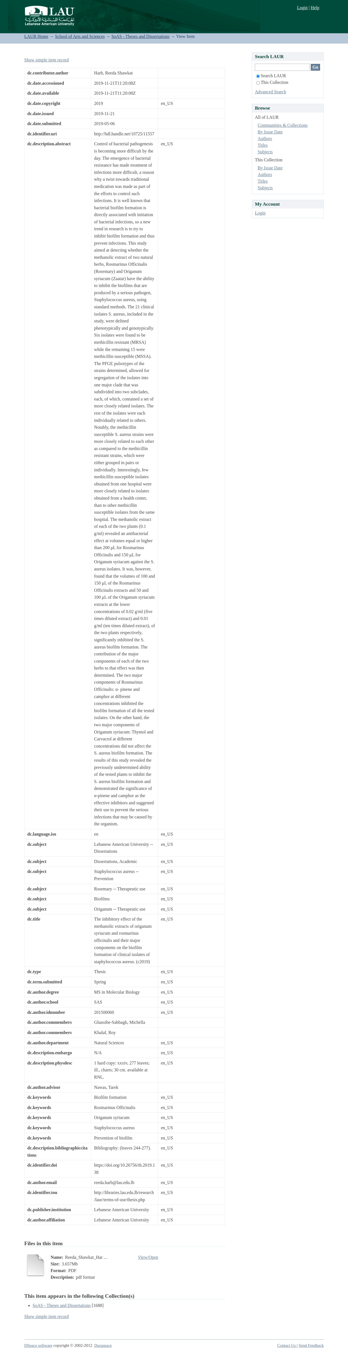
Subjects (265, 151)
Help (315, 7)
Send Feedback (311, 1345)
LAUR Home (36, 36)
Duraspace (103, 1345)
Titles (263, 145)
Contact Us (287, 1345)
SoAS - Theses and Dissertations (140, 36)
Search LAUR (271, 75)
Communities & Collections (283, 125)
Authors (265, 138)
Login (302, 7)
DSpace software (38, 1345)
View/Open (148, 1257)
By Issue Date (270, 132)
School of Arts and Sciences (80, 36)
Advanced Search (270, 91)
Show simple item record (46, 60)
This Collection (272, 82)
